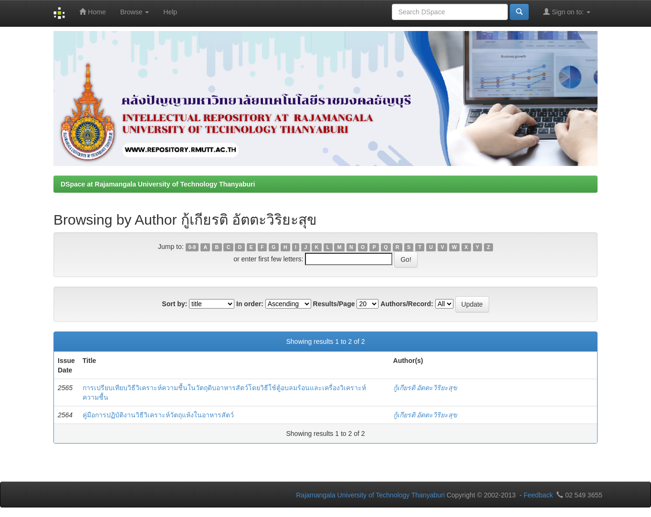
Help (170, 12)
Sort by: (174, 304)
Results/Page (334, 304)
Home (92, 12)
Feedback (538, 495)
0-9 (192, 247)
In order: (249, 304)
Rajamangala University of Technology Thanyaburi (370, 495)
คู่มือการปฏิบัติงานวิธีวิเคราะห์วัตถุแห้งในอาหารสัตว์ (158, 415)
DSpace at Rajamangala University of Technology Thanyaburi (158, 184)
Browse (134, 12)
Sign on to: (566, 12)
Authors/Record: (406, 304)
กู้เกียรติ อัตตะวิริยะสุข (425, 388)
